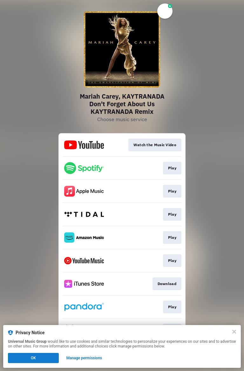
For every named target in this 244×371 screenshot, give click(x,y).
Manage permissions (84, 358)
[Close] (234, 332)
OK (33, 358)
